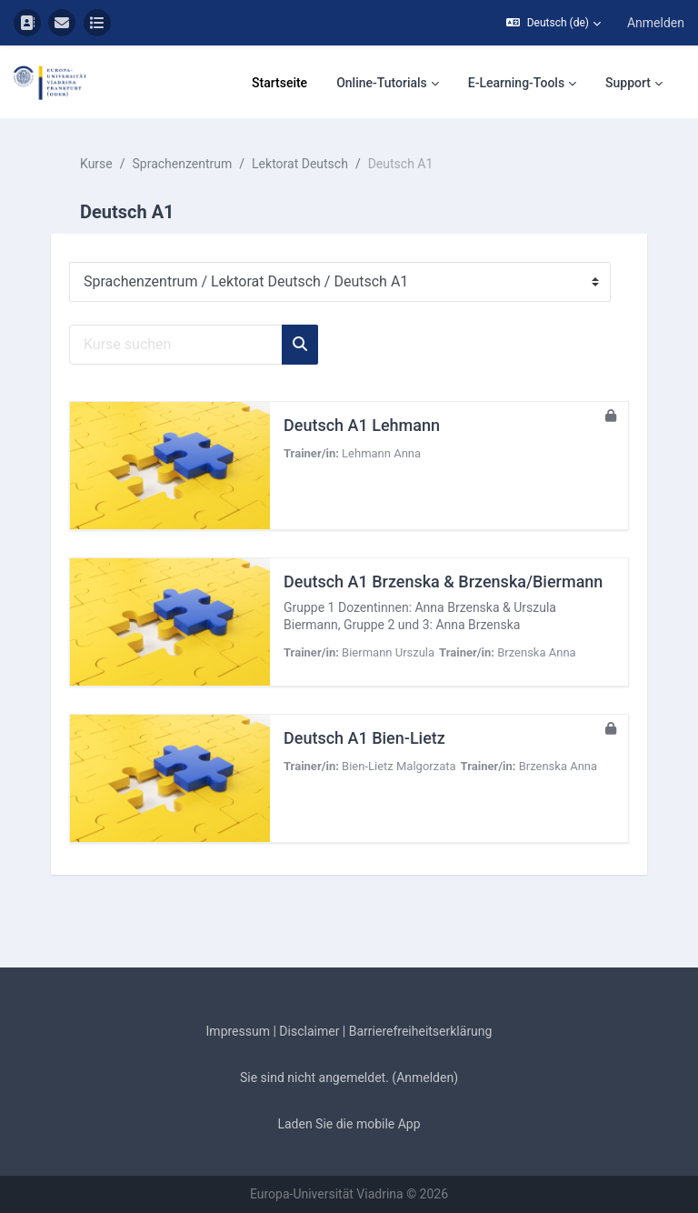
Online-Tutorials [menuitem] (381, 82)
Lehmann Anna (381, 453)
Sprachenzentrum (183, 163)
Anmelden (655, 22)
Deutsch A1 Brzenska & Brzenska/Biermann (443, 581)
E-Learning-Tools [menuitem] (516, 82)
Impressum (238, 1031)
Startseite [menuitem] (279, 82)
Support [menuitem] (628, 82)
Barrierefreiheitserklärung (421, 1031)
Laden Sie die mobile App (348, 1124)
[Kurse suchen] (176, 345)
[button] (553, 23)
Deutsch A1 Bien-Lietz (364, 737)
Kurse (96, 163)
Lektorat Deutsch (300, 163)
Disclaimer (309, 1031)
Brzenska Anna (536, 652)
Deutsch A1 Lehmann (362, 425)
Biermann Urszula (388, 652)
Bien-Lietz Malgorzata (398, 766)
